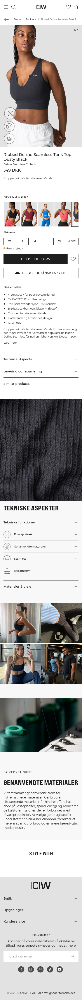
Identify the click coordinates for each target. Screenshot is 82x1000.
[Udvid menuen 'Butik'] (41, 898)
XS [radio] (9, 241)
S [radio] (22, 241)
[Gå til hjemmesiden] (41, 7)
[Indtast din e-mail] (35, 956)
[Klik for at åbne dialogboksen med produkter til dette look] (20, 623)
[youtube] (59, 969)
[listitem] (11, 214)
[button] (41, 371)
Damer (18, 19)
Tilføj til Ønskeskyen (40, 273)
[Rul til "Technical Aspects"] (41, 359)
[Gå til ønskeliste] (68, 7)
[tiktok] (50, 969)
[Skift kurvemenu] (76, 7)
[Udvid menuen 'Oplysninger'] (41, 910)
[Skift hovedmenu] (6, 7)
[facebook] (21, 969)
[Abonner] (72, 956)
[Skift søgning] (13, 7)
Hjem (6, 19)
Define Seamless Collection (21, 164)
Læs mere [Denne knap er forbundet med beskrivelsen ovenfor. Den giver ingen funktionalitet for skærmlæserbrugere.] (10, 342)
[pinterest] (40, 969)
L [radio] (47, 241)
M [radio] (34, 241)
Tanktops (31, 19)
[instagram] (30, 969)
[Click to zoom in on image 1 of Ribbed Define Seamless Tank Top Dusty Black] (41, 86)
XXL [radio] (73, 241)
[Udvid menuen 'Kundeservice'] (41, 921)
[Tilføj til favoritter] (73, 259)
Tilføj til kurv (36, 259)
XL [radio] (59, 241)
